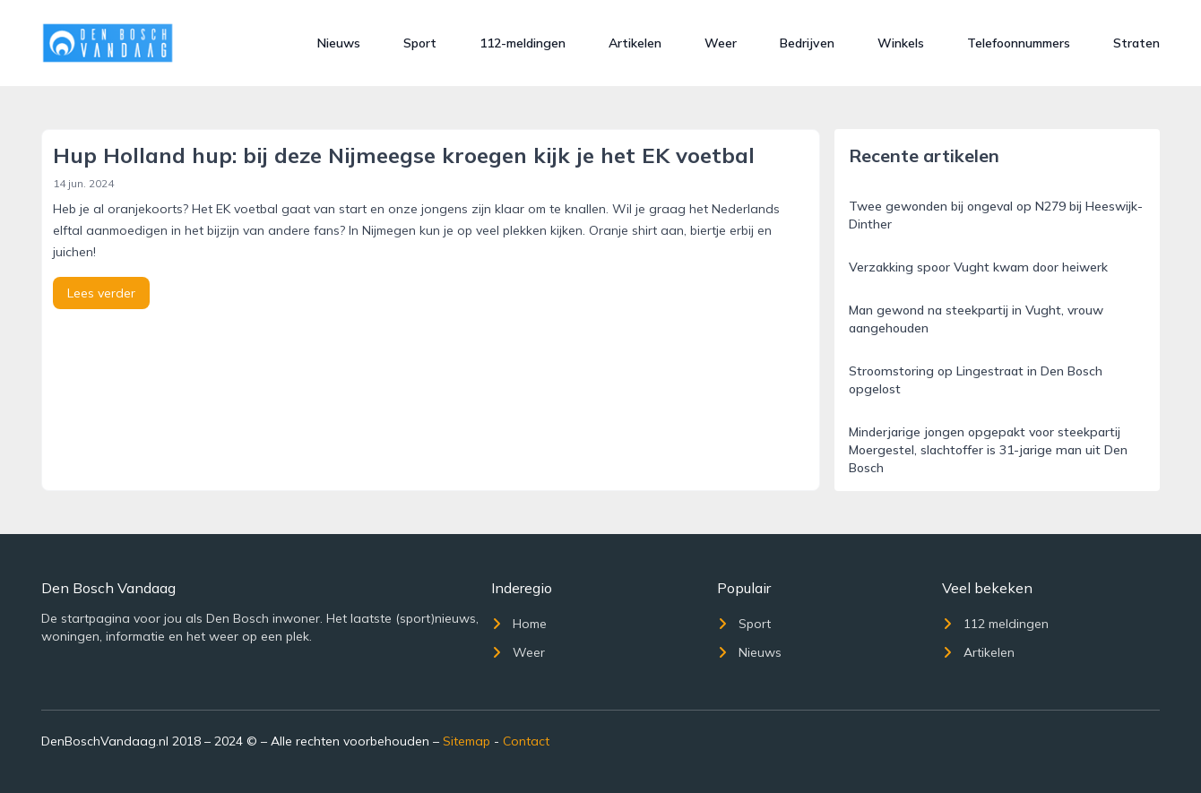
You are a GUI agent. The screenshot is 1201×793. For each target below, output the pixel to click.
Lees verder (101, 293)
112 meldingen (995, 624)
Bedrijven (807, 43)
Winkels (900, 43)
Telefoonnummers (1018, 43)
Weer (720, 43)
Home (519, 624)
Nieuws (338, 43)
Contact (526, 741)
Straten (1136, 43)
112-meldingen (523, 43)
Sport (419, 43)
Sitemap (466, 741)
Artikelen (635, 43)
